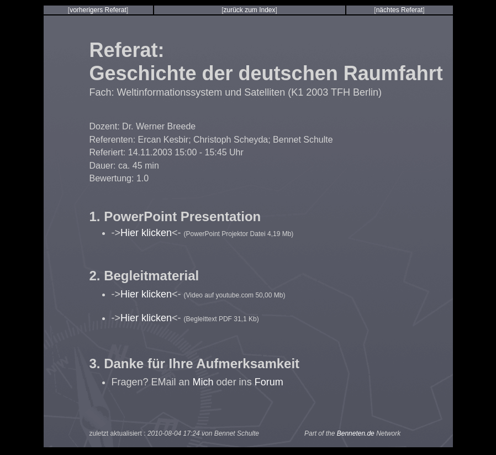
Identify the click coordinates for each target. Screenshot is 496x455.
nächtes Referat (399, 10)
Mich (203, 382)
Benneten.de (355, 433)
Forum (269, 382)
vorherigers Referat (98, 10)
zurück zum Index (249, 10)
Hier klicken (146, 232)
